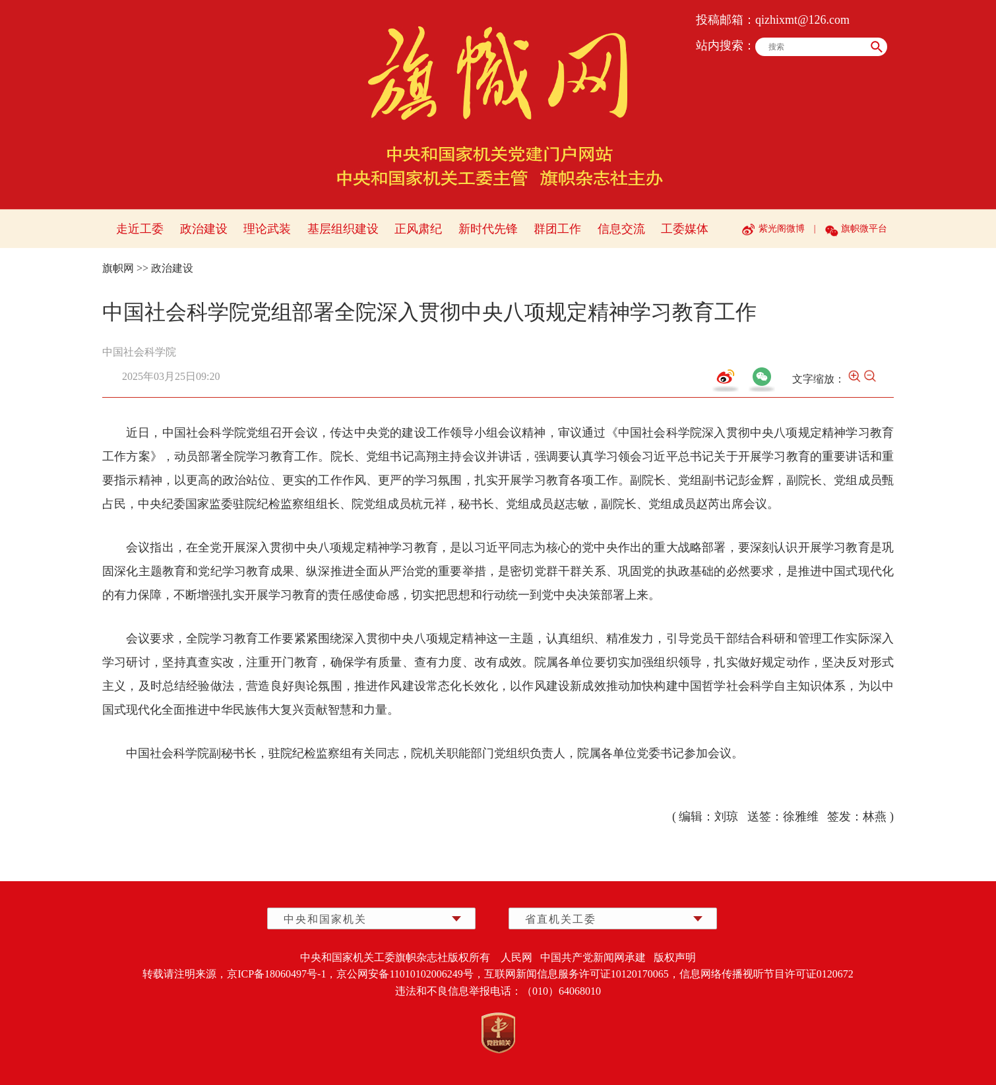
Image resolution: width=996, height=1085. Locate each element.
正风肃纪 (418, 228)
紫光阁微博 (782, 228)
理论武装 (267, 228)
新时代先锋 (488, 228)
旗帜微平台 (864, 228)
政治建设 (204, 228)
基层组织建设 (343, 228)
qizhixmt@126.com (802, 19)
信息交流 (621, 228)
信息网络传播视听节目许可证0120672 (766, 973)
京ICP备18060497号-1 (276, 973)
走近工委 (140, 228)
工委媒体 (684, 228)
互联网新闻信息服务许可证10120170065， (581, 973)
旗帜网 (118, 268)
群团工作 (557, 228)
